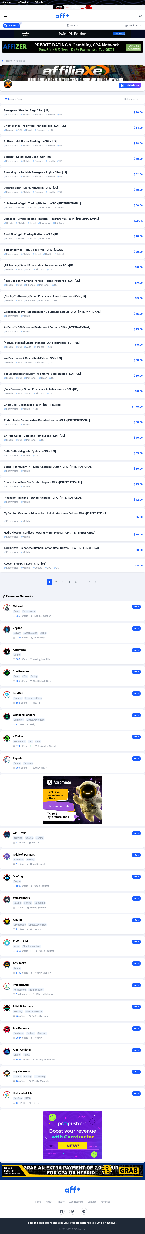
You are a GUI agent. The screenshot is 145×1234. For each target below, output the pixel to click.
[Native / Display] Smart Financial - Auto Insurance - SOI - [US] (42, 342)
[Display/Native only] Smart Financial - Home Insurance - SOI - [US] (45, 296)
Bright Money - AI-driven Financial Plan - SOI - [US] (35, 125)
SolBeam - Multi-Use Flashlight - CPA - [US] (30, 141)
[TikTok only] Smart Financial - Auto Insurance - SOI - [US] (39, 265)
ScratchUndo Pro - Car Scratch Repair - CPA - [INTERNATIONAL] (43, 482)
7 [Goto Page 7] (89, 581)
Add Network (76, 1201)
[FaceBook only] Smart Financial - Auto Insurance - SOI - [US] (41, 389)
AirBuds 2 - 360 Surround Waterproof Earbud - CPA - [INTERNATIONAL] (47, 327)
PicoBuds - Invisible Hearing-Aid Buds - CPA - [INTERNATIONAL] (43, 497)
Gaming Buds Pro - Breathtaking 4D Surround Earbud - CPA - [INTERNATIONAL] (52, 311)
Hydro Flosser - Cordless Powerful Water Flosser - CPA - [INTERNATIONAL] (49, 532)
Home (9, 60)
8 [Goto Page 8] (95, 581)
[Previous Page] (43, 582)
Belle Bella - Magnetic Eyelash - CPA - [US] (30, 451)
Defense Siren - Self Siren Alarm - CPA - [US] (31, 187)
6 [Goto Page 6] (82, 581)
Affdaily (39, 2)
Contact (92, 1201)
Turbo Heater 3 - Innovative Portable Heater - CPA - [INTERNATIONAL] (47, 420)
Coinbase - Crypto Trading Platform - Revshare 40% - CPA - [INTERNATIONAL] (51, 218)
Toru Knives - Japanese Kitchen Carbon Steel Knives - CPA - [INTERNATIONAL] (52, 548)
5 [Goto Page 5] (76, 581)
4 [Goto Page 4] (69, 581)
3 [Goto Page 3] (62, 581)
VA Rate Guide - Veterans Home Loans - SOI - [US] (34, 435)
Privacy (61, 1201)
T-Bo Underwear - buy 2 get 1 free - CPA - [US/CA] (33, 249)
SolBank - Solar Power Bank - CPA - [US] (28, 156)
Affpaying (23, 2)
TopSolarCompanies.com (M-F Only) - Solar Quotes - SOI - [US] (42, 373)
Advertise (105, 1201)
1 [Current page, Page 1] (49, 581)
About (49, 1201)
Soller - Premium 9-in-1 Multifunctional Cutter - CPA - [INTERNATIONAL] (48, 466)
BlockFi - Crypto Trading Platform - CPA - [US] (31, 234)
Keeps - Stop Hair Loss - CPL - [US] (25, 563)
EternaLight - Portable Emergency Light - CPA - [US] (35, 172)
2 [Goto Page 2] (56, 581)
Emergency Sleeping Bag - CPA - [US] (26, 110)
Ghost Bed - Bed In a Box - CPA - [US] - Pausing (32, 404)
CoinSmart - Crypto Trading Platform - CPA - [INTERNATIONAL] (42, 203)
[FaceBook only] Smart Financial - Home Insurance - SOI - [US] (42, 280)
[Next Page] (102, 582)
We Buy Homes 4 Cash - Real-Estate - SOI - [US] (33, 358)
